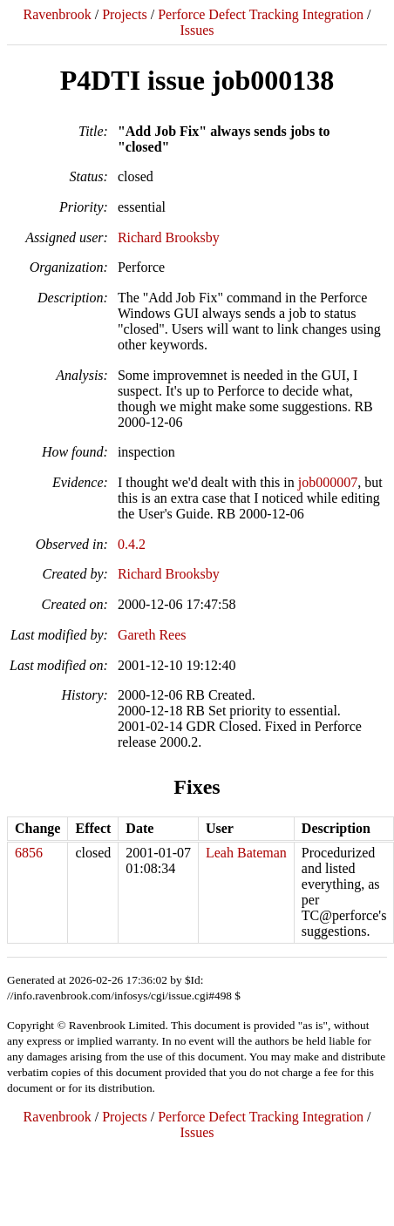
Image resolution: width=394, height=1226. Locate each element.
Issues (197, 30)
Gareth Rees (152, 634)
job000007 (327, 482)
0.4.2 (132, 544)
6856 (29, 852)
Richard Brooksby (169, 237)
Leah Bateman (246, 852)
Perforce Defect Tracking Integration (260, 14)
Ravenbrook (57, 14)
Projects (124, 14)
